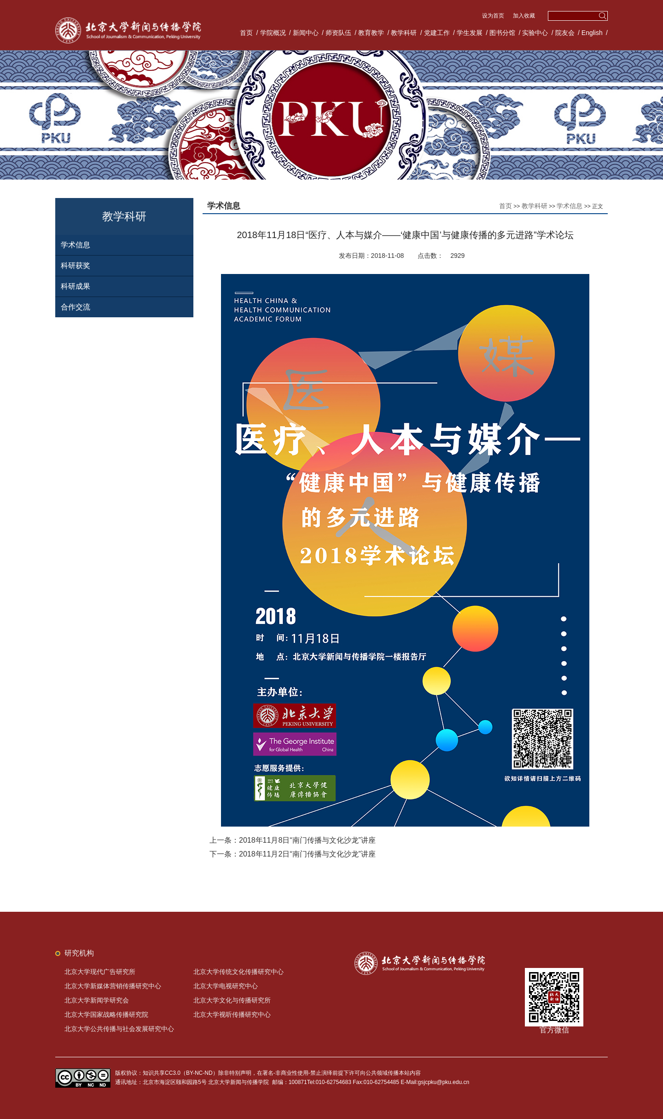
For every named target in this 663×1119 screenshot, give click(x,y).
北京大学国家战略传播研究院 (106, 1014)
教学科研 (404, 32)
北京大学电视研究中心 (225, 986)
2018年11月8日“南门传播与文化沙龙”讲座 (307, 840)
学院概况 (273, 32)
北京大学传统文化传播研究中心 (238, 971)
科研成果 (75, 286)
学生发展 (470, 32)
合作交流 (75, 307)
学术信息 (75, 245)
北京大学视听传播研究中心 (232, 1014)
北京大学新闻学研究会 (96, 1000)
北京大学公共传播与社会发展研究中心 (119, 1028)
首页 (246, 32)
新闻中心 (306, 32)
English (592, 32)
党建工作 (437, 32)
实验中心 (535, 32)
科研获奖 (75, 265)
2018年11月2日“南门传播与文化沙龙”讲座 (307, 854)
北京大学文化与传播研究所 (232, 1000)
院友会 (565, 32)
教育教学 (371, 32)
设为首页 (494, 15)
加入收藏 (524, 15)
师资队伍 (338, 32)
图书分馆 (502, 32)
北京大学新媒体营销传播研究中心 (112, 986)
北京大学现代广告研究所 (99, 971)
